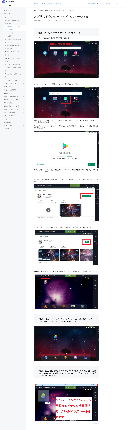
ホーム (36, 3)
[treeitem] (14, 10)
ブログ (43, 3)
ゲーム (50, 3)
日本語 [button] (58, 3)
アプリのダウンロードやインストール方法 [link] (62, 10)
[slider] (66, 423)
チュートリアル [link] (44, 10)
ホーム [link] (35, 10)
